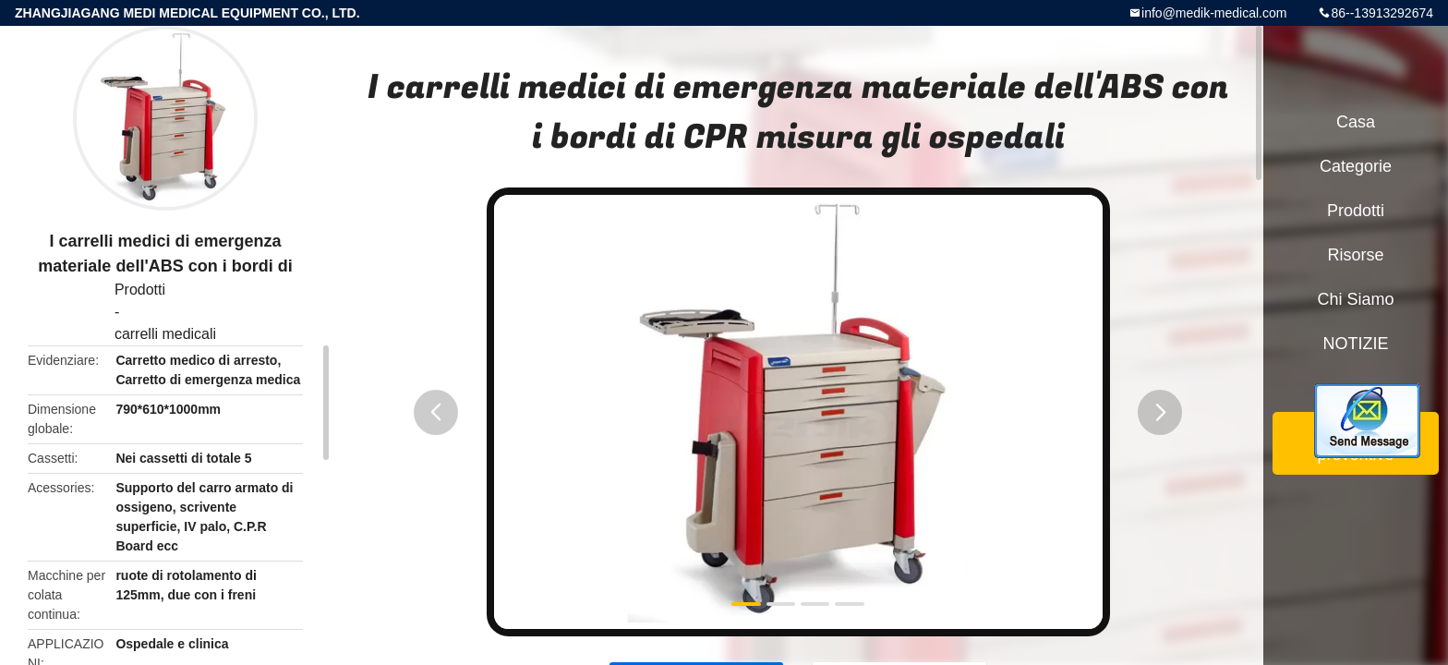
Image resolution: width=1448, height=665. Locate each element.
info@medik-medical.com (1213, 13)
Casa (1355, 122)
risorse (1355, 255)
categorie (1356, 166)
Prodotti (140, 289)
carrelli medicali (165, 334)
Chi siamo (1355, 299)
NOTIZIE (1356, 343)
